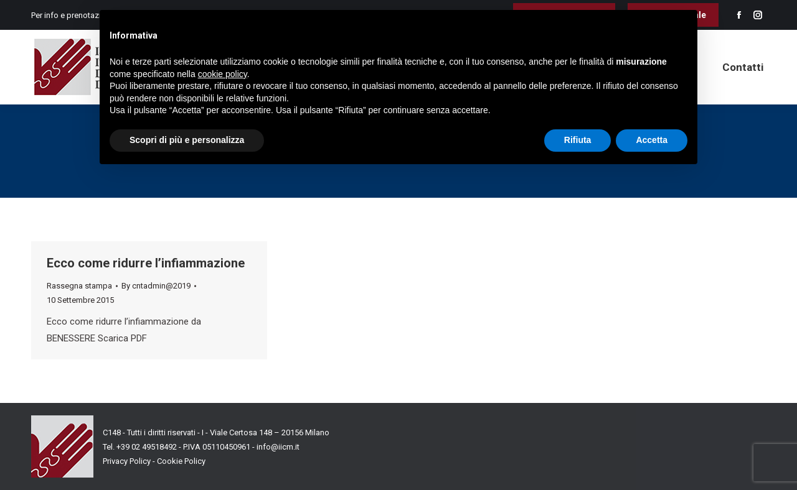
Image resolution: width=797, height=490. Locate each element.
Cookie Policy (181, 461)
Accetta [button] (651, 140)
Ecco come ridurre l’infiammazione (146, 263)
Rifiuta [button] (578, 140)
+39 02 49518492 (147, 446)
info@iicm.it (278, 446)
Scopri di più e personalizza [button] (187, 140)
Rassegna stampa (79, 285)
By (156, 285)
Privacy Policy (127, 461)
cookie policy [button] (222, 74)
